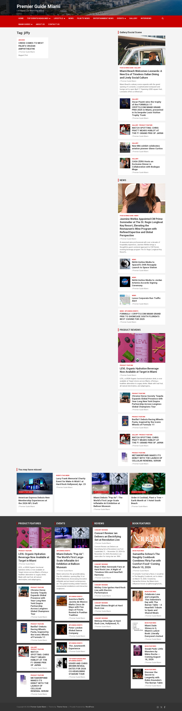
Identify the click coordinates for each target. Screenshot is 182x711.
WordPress (90, 707)
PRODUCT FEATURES (29, 523)
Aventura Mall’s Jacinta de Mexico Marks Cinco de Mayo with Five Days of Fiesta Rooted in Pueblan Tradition (78, 607)
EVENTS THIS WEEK (25, 492)
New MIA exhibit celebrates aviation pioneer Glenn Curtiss (147, 147)
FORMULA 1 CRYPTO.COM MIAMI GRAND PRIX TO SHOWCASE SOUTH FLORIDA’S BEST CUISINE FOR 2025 (140, 316)
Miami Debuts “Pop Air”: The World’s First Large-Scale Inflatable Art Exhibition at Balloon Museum (108, 502)
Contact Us (54, 24)
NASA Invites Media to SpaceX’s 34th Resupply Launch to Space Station (144, 265)
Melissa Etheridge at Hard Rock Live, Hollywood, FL (107, 622)
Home (21, 18)
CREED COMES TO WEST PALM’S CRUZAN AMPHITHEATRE (31, 46)
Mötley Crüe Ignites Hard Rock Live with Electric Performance (109, 590)
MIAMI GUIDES (24, 24)
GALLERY (133, 18)
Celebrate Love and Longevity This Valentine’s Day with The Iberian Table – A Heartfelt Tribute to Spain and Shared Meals (153, 603)
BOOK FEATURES (141, 523)
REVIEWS (99, 523)
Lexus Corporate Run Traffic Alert (146, 299)
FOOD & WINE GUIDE (126, 68)
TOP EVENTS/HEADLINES (37, 18)
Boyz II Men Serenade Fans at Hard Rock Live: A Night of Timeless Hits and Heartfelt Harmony (109, 570)
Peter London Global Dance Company (75, 630)
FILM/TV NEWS (83, 18)
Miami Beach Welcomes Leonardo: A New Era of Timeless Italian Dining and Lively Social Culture (141, 74)
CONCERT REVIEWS (101, 530)
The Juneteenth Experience (77, 647)
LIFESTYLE (58, 18)
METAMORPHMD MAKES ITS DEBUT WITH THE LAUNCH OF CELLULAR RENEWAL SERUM (147, 458)
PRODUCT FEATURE (145, 125)
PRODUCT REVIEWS (130, 329)
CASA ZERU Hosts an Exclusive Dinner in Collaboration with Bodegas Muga (146, 165)
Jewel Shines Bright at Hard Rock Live (108, 607)
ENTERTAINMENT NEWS (103, 18)
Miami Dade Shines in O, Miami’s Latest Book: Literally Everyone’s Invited (154, 630)
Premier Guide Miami (38, 6)
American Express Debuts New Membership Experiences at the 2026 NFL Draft (34, 500)
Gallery (137, 68)
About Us (40, 24)
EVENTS (120, 18)
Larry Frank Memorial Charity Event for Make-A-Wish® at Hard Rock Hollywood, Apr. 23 (71, 481)
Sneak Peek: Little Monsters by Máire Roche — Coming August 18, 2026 (154, 654)
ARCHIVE (21, 40)
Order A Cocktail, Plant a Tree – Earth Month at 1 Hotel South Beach (147, 500)
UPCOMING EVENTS (131, 311)
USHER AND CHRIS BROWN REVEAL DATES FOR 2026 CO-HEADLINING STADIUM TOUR (78, 668)
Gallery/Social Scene (131, 32)
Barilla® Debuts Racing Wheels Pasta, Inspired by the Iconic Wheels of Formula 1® (147, 422)
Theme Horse (62, 707)
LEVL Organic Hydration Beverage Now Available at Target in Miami (33, 557)
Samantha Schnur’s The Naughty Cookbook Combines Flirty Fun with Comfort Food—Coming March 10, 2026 (147, 561)
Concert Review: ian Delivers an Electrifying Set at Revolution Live (107, 536)
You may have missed (29, 469)
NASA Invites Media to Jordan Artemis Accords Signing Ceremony (147, 283)
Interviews (146, 18)
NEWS (71, 18)
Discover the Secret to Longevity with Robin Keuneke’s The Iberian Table (154, 677)
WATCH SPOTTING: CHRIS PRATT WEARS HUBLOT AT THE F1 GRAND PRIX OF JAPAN (147, 130)
